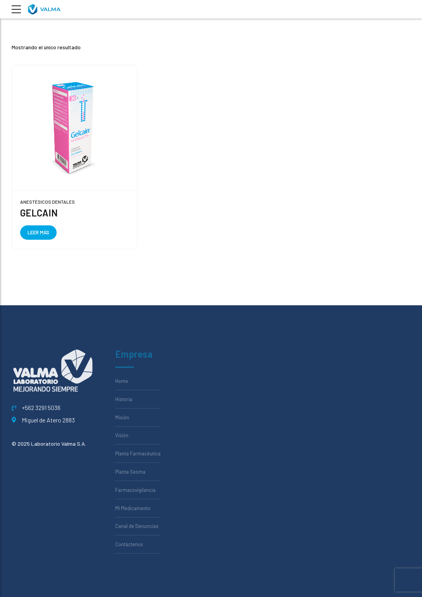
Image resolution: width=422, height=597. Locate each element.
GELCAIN (39, 212)
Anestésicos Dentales (47, 201)
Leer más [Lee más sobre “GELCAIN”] (38, 232)
